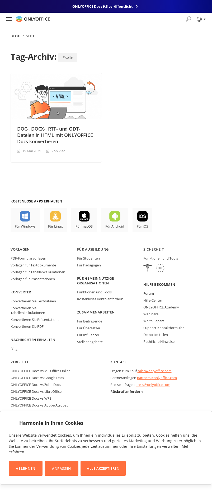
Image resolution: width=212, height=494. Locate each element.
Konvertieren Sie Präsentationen (36, 319)
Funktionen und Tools (94, 292)
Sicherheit (153, 249)
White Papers (153, 320)
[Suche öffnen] (188, 19)
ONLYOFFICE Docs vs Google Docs (37, 377)
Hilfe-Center (152, 300)
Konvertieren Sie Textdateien (33, 301)
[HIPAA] (147, 269)
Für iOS (142, 226)
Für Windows (25, 226)
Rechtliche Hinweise (159, 341)
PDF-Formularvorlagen (28, 258)
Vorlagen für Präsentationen (33, 278)
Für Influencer (88, 335)
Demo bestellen (155, 334)
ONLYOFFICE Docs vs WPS (31, 398)
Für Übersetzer (88, 328)
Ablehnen (25, 468)
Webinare (150, 314)
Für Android (114, 226)
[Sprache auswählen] (201, 19)
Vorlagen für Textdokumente (33, 265)
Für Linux (55, 226)
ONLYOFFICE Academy (161, 307)
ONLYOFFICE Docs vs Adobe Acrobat (39, 405)
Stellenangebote (90, 341)
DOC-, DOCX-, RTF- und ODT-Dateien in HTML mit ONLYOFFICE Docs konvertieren (55, 135)
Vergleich (20, 361)
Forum (148, 293)
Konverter (21, 292)
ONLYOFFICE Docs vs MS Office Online (40, 370)
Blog (15, 36)
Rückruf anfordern (126, 391)
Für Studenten (88, 258)
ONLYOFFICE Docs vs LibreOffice (36, 391)
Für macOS (84, 226)
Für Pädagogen (89, 265)
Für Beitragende (89, 321)
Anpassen (61, 468)
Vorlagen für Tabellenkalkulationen (38, 272)
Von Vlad (58, 151)
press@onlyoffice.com (152, 384)
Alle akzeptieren (103, 468)
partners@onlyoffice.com (157, 377)
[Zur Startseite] (33, 19)
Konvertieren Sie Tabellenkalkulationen (28, 310)
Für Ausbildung (93, 249)
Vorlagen (20, 249)
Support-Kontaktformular (163, 327)
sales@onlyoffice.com (155, 370)
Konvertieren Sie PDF (27, 326)
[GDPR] (160, 269)
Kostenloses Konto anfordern (100, 299)
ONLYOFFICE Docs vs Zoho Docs (36, 384)
